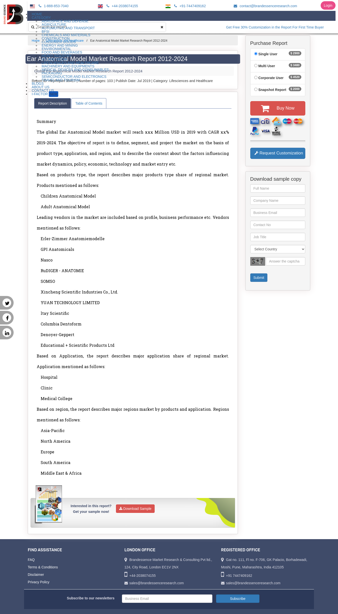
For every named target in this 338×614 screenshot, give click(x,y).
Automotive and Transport (68, 28)
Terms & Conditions (43, 567)
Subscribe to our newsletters (90, 598)
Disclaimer (36, 575)
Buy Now (277, 108)
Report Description (52, 103)
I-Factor (45, 94)
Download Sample (135, 509)
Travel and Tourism (61, 80)
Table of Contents (88, 103)
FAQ (31, 560)
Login (328, 5)
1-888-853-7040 (53, 6)
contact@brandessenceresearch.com (264, 6)
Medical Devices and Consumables (75, 70)
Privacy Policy (38, 582)
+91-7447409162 (189, 6)
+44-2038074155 (121, 6)
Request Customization (278, 153)
